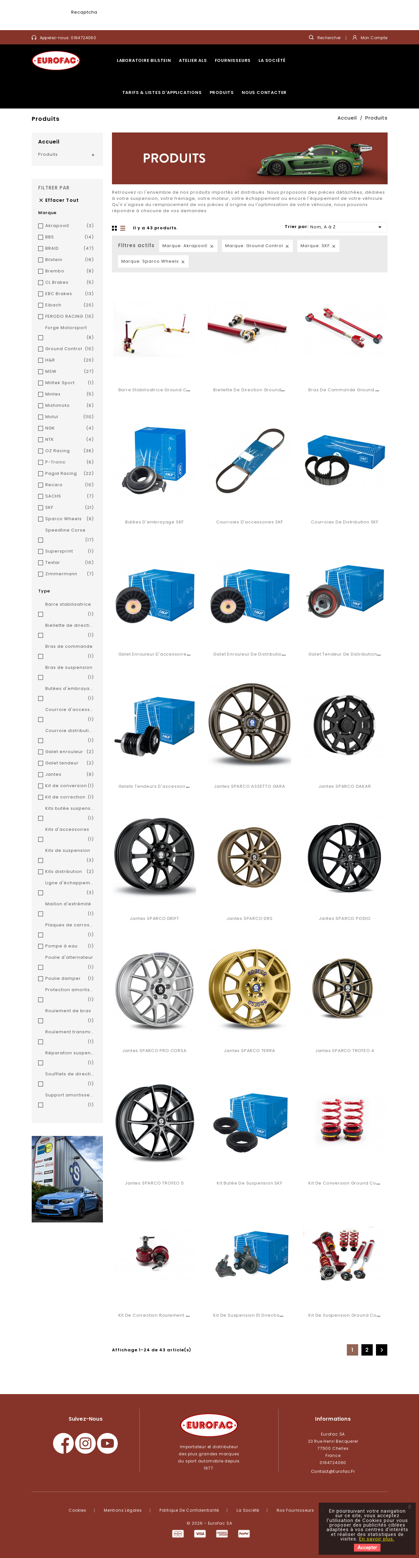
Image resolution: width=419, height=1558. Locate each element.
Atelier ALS (193, 60)
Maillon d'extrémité (69, 910)
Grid (115, 228)
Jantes (69, 774)
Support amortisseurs (69, 1101)
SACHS (69, 496)
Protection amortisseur (69, 995)
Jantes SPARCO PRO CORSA (154, 1051)
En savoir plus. (376, 1539)
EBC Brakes (69, 294)
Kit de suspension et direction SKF (252, 1315)
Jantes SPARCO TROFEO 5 (154, 1183)
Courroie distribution (69, 736)
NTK (69, 439)
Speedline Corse (69, 536)
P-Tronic (69, 462)
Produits (222, 92)
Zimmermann (69, 574)
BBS (69, 237)
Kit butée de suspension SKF (249, 1183)
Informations (332, 1419)
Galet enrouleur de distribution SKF (253, 654)
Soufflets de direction (69, 1080)
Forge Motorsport (69, 333)
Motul (69, 417)
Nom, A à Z (347, 226)
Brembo (69, 271)
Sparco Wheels (69, 519)
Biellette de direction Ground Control (256, 390)
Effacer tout (58, 200)
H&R (69, 360)
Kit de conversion (69, 786)
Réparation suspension (69, 1059)
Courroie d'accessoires (69, 715)
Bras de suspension (69, 673)
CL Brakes (69, 282)
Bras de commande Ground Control (350, 390)
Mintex (69, 394)
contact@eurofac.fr (333, 1471)
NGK (69, 428)
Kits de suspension (69, 856)
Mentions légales (123, 1510)
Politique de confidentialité (189, 1510)
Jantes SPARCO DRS (249, 918)
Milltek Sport (69, 383)
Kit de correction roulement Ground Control (170, 1315)
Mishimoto (69, 405)
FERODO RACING (69, 316)
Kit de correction (69, 797)
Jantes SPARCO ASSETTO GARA (249, 786)
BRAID (69, 248)
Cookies (77, 1510)
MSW (69, 371)
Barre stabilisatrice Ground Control (159, 390)
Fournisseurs (233, 60)
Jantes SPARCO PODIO (345, 918)
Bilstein (69, 260)
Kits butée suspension (69, 814)
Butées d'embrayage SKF (154, 522)
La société (272, 60)
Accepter (367, 1548)
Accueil (49, 141)
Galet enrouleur (69, 752)
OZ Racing (69, 451)
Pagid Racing (69, 473)
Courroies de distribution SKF (345, 522)
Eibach (69, 305)
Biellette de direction (69, 631)
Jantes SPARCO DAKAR (344, 786)
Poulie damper (69, 978)
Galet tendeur (69, 763)
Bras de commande (69, 652)
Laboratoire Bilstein (144, 60)
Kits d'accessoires (69, 835)
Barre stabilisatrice (69, 610)
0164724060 (83, 37)
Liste (123, 228)
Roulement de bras (69, 1016)
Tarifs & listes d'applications (162, 92)
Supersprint (69, 551)
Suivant (382, 1350)
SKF (69, 507)
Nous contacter (264, 92)
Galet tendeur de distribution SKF (347, 654)
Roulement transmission (69, 1038)
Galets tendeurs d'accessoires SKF (159, 786)
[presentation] (147, 18)
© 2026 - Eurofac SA (209, 1523)
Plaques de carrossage (69, 931)
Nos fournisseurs (295, 1510)
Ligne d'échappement (69, 889)
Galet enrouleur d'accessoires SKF (158, 654)
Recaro (69, 485)
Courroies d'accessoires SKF (249, 522)
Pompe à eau (69, 946)
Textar (69, 562)
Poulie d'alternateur (69, 963)
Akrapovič (69, 226)
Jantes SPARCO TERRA (249, 1051)
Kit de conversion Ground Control (347, 1183)
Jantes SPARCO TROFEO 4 (344, 1051)
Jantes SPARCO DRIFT (154, 918)
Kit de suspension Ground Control (347, 1315)
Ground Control (69, 349)
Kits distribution (69, 871)
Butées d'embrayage (69, 694)
